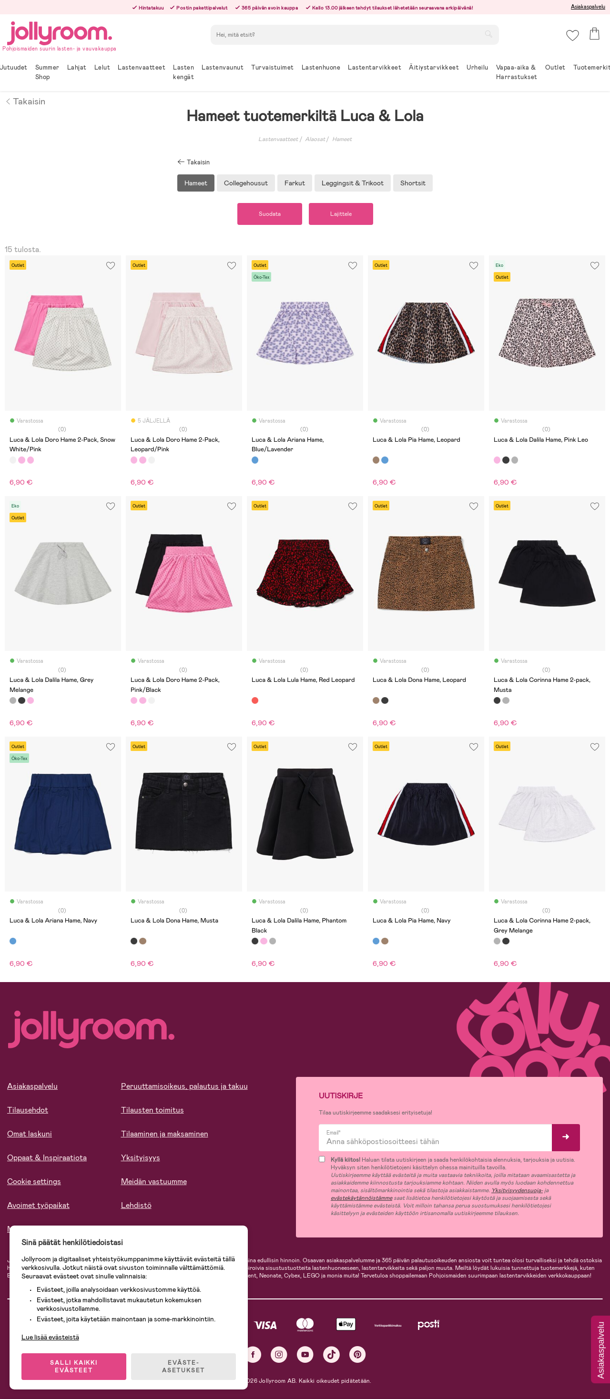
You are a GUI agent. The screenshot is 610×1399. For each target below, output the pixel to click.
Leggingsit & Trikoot (353, 183)
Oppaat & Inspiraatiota (47, 1158)
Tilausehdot (27, 1110)
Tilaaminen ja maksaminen (164, 1134)
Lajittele (341, 214)
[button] (572, 35)
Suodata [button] (270, 214)
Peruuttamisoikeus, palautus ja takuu (184, 1086)
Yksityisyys (140, 1158)
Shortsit (413, 183)
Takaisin (25, 100)
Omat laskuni (29, 1134)
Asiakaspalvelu (588, 6)
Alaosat (315, 139)
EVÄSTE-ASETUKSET (183, 1366)
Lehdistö (136, 1205)
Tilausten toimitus (152, 1110)
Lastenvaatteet (278, 139)
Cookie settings (34, 1181)
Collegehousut (246, 183)
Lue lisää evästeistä (50, 1337)
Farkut (295, 183)
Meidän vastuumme (154, 1181)
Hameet (342, 139)
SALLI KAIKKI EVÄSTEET (74, 1366)
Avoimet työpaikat (38, 1205)
